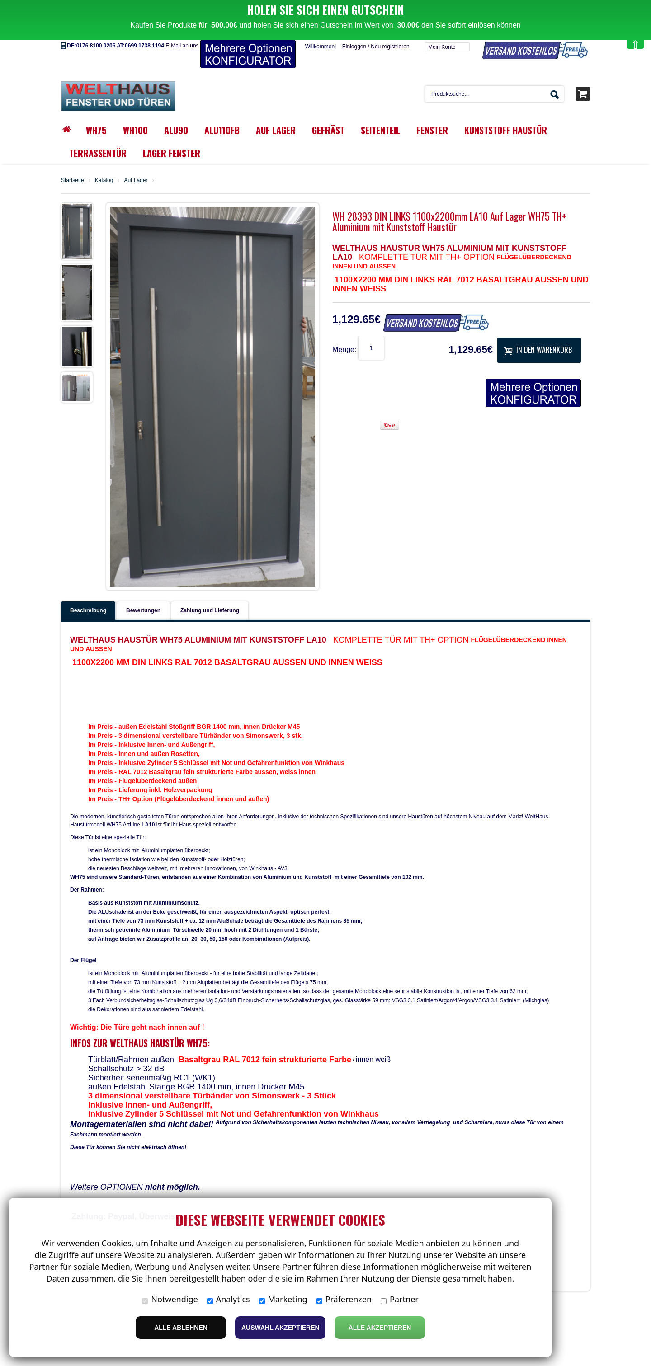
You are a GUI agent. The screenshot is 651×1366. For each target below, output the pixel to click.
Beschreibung (88, 585)
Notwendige (170, 1299)
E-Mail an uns (181, 21)
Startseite (72, 155)
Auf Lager (135, 155)
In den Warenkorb (538, 325)
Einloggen (354, 22)
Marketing (283, 1299)
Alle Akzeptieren (380, 1327)
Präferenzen (344, 1299)
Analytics (228, 1299)
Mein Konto (442, 22)
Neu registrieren (390, 22)
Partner (400, 1299)
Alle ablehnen (181, 1327)
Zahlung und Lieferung (209, 585)
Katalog (104, 155)
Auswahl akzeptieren (280, 1327)
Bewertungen (143, 585)
